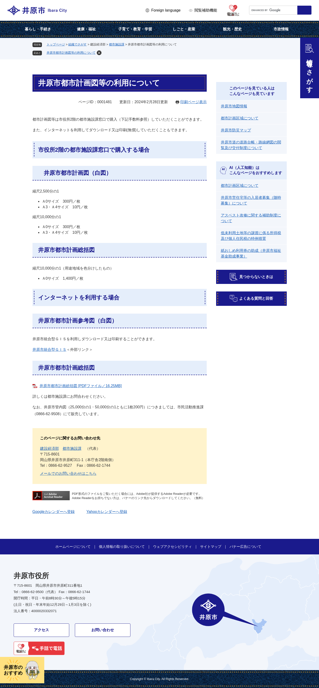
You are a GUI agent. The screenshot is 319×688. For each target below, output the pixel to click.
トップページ (56, 44)
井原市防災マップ (236, 130)
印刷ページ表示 (193, 102)
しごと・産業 (184, 29)
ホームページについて (73, 547)
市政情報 (281, 29)
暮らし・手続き (38, 29)
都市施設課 (116, 44)
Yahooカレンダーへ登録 (106, 512)
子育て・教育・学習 (135, 29)
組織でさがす (77, 44)
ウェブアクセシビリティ (172, 547)
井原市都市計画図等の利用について (71, 52)
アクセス (41, 630)
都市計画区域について (239, 118)
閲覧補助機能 (205, 10)
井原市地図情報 (234, 106)
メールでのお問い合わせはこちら (68, 473)
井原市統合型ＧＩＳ (49, 350)
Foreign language (166, 10)
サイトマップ (210, 547)
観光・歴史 (232, 29)
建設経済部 (49, 448)
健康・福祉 (86, 29)
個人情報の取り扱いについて (122, 547)
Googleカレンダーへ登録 (53, 512)
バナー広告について (245, 547)
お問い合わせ (102, 630)
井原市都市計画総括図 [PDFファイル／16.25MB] (81, 386)
